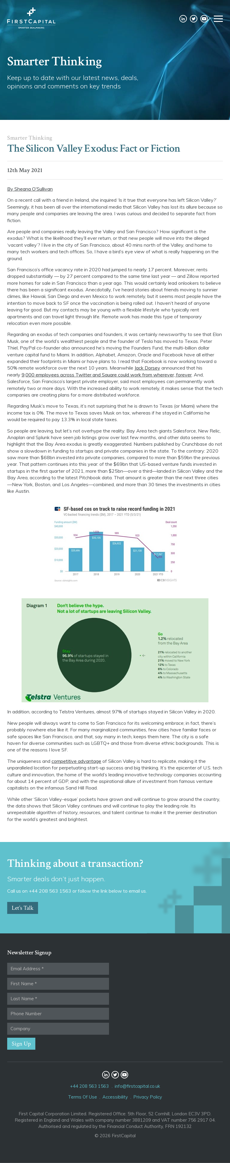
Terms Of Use (82, 1097)
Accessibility (115, 1097)
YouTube (204, 18)
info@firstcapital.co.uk (137, 1086)
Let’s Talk (23, 908)
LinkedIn (183, 18)
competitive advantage (76, 761)
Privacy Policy (147, 1097)
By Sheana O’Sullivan (30, 189)
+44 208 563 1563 (89, 1086)
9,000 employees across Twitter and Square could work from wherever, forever (107, 375)
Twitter (193, 18)
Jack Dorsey (147, 368)
